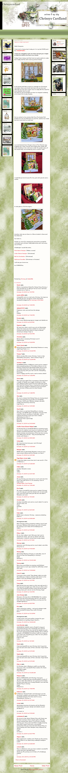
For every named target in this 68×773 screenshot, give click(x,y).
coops (19, 703)
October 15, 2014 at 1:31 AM (25, 641)
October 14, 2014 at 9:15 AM (25, 530)
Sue (18, 396)
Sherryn (19, 543)
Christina (19, 336)
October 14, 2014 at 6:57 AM (26, 473)
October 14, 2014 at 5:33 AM (26, 463)
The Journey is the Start (36, 300)
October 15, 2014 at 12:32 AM (26, 622)
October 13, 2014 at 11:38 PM (26, 393)
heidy (18, 441)
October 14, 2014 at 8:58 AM (26, 518)
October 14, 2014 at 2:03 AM (26, 423)
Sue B (19, 409)
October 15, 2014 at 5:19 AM (26, 651)
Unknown (19, 691)
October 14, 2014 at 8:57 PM (26, 603)
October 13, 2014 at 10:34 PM (26, 359)
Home (32, 766)
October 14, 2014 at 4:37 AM (26, 455)
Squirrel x (19, 325)
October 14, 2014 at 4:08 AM (26, 446)
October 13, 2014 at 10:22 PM (26, 351)
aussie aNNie (20, 295)
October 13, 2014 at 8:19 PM (25, 322)
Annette (19, 500)
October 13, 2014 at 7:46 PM (26, 315)
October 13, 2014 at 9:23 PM (26, 342)
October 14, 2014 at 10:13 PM (26, 613)
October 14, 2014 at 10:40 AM (26, 560)
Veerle (18, 644)
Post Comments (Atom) (36, 769)
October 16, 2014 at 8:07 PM (26, 733)
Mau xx (19, 664)
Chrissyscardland (11, 4)
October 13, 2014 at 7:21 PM (25, 292)
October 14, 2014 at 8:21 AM (25, 510)
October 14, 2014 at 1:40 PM (26, 592)
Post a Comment (21, 760)
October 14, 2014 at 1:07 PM (25, 580)
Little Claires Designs (20, 253)
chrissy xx (20, 362)
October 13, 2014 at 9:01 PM (26, 333)
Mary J (19, 533)
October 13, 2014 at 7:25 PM (26, 305)
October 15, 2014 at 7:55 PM (26, 688)
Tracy (18, 583)
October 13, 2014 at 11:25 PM (26, 375)
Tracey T (19, 354)
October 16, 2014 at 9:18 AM (25, 713)
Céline (18, 466)
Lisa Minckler (21, 625)
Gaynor (19, 736)
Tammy (19, 563)
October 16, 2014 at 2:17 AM (25, 700)
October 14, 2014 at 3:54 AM (26, 438)
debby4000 (21, 308)
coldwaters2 (20, 716)
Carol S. (19, 573)
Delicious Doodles (19, 259)
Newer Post (18, 766)
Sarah (18, 285)
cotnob (19, 746)
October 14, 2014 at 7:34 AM (26, 485)
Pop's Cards (20, 345)
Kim (18, 606)
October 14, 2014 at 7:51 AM (25, 497)
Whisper (19, 449)
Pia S (18, 488)
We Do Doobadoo (19, 256)
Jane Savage (20, 595)
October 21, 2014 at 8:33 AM (26, 743)
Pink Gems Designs (20, 250)
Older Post (45, 766)
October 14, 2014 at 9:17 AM (25, 540)
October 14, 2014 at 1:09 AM (26, 406)
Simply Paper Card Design (24, 483)
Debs (18, 513)
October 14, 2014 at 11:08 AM (26, 570)
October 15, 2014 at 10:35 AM (26, 672)
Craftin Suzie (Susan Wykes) (25, 426)
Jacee (18, 477)
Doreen (19, 318)
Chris (18, 378)
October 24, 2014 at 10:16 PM (26, 756)
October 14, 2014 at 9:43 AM (26, 548)
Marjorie (19, 675)
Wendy (19, 551)
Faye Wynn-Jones (22, 458)
